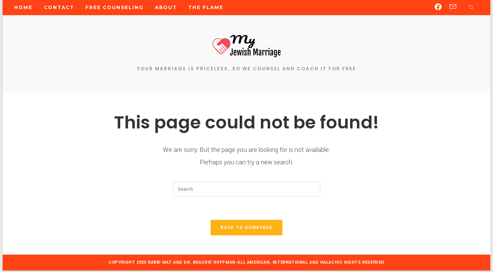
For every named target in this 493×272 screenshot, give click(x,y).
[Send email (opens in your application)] (452, 7)
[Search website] (471, 8)
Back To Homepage (246, 227)
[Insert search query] (246, 189)
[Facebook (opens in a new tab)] (438, 7)
